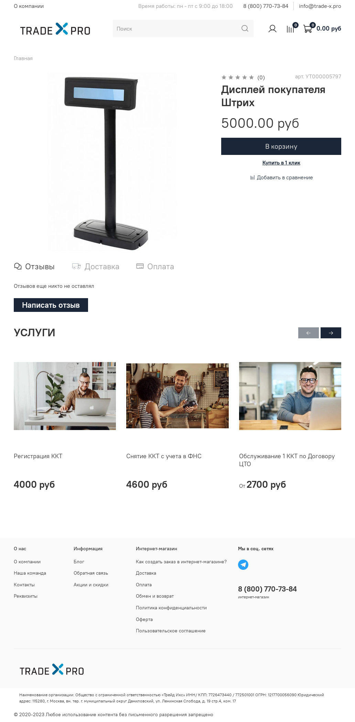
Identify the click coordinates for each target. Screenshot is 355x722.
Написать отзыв (51, 305)
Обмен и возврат (155, 596)
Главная (23, 58)
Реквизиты (25, 596)
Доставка (146, 573)
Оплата (144, 585)
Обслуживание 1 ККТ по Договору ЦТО (287, 460)
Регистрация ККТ (38, 456)
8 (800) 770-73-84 (265, 5)
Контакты (24, 585)
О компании (29, 5)
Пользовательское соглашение (171, 631)
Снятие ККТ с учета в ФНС (164, 456)
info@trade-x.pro (320, 5)
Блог (79, 562)
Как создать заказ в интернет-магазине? (181, 562)
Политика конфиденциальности (171, 608)
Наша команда (30, 573)
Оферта (144, 619)
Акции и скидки (91, 585)
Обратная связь (91, 573)
